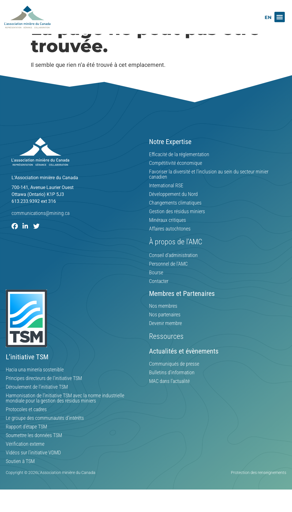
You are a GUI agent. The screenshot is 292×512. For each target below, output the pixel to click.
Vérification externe (25, 457)
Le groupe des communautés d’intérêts (45, 431)
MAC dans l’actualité (169, 395)
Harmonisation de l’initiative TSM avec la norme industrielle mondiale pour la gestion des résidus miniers (65, 412)
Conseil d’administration (173, 269)
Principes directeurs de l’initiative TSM (44, 392)
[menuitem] (268, 17)
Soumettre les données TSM (34, 449)
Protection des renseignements (258, 486)
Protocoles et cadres (26, 423)
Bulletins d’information (172, 386)
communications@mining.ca (40, 227)
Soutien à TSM (20, 475)
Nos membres (163, 319)
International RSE (166, 199)
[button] (279, 17)
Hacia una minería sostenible (35, 383)
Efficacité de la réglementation (179, 168)
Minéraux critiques (167, 234)
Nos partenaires (164, 328)
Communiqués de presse (174, 377)
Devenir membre (165, 337)
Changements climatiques (175, 216)
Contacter (158, 295)
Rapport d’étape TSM (26, 440)
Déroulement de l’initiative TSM (37, 400)
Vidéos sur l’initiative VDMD (33, 466)
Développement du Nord (173, 208)
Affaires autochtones (170, 242)
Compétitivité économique (175, 177)
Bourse (156, 286)
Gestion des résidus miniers (177, 225)
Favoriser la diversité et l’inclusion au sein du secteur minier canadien (208, 188)
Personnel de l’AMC (168, 277)
